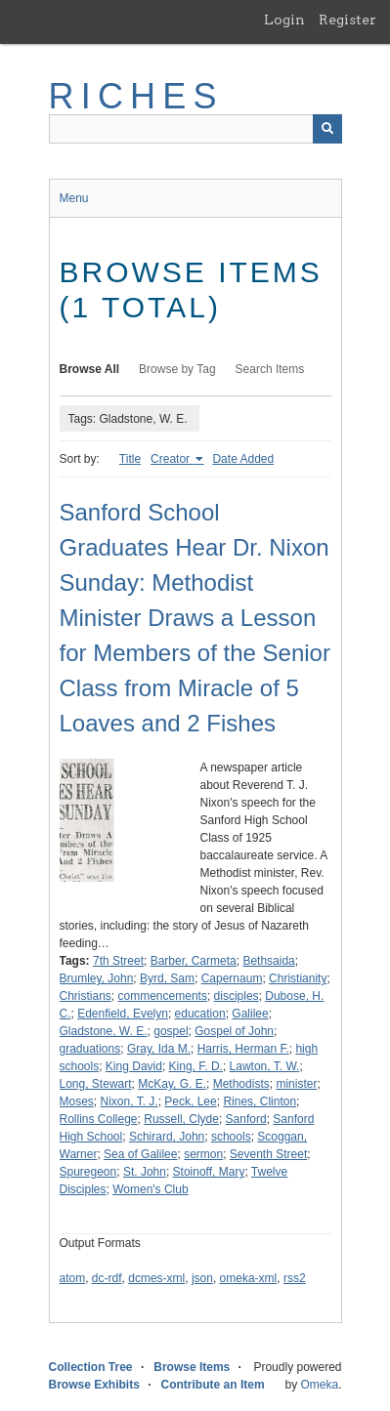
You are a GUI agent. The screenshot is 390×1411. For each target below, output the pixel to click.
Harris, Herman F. (243, 1049)
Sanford (246, 1119)
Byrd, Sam (167, 978)
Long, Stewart (96, 1084)
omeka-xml (249, 1278)
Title (130, 459)
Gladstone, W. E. (104, 1031)
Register (347, 19)
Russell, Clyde (181, 1119)
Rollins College (99, 1119)
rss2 (294, 1278)
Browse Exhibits (94, 1384)
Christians (85, 996)
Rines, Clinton (259, 1101)
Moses (77, 1101)
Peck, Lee (190, 1101)
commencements (162, 996)
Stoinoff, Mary (209, 1172)
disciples (236, 996)
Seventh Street (268, 1154)
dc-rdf (107, 1278)
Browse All (90, 369)
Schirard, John (166, 1136)
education (200, 1013)
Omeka (319, 1384)
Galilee (250, 1013)
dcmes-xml (156, 1278)
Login (284, 19)
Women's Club (150, 1189)
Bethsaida (268, 961)
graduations (90, 1049)
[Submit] (327, 129)
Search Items (270, 369)
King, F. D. (196, 1066)
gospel (170, 1031)
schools (231, 1136)
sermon (203, 1154)
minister (296, 1084)
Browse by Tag (177, 369)
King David (134, 1066)
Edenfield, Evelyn (122, 1013)
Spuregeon (88, 1172)
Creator (172, 459)
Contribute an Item (213, 1384)
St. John (144, 1172)
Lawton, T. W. (265, 1066)
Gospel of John (234, 1031)
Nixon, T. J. (129, 1101)
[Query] (195, 129)
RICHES (136, 96)
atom (73, 1278)
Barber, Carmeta (194, 961)
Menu (74, 198)
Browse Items (191, 1367)
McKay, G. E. (172, 1084)
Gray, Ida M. (159, 1049)
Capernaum (232, 978)
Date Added (243, 459)
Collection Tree (91, 1367)
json (202, 1278)
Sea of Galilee (140, 1154)
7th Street (118, 961)
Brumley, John (97, 978)
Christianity (297, 978)
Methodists (241, 1084)
